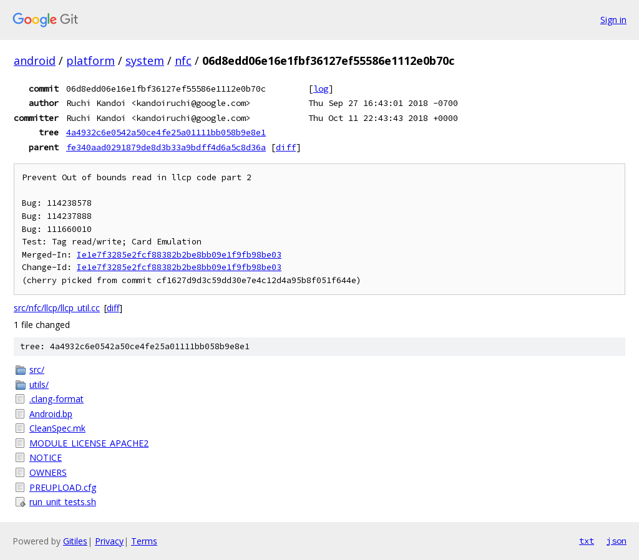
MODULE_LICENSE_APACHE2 (89, 443)
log (320, 88)
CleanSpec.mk (57, 428)
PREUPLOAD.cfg (62, 487)
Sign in (613, 20)
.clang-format (56, 399)
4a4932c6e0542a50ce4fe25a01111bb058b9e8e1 (166, 132)
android (35, 60)
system (144, 60)
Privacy (109, 541)
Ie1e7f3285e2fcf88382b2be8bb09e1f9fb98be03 (179, 254)
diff (286, 147)
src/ (36, 369)
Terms (144, 541)
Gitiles (75, 541)
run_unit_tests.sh (62, 502)
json (617, 540)
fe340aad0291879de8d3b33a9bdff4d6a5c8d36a (166, 147)
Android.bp (50, 414)
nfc (183, 60)
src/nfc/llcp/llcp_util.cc (57, 308)
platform (90, 60)
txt (586, 540)
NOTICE (45, 457)
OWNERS (48, 472)
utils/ (39, 384)
